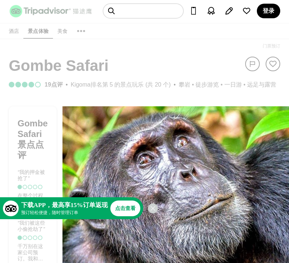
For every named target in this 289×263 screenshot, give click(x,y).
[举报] (252, 64)
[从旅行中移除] (273, 64)
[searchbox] (143, 11)
